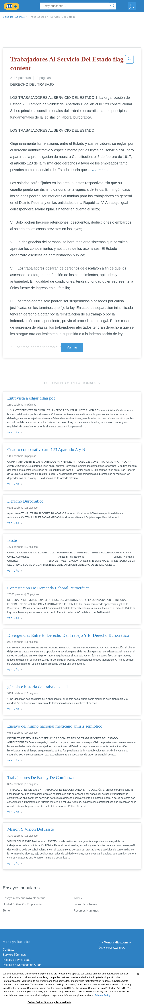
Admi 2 (77, 898)
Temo (6, 910)
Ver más (72, 347)
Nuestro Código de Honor (19, 975)
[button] (129, 64)
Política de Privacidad (16, 959)
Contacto (8, 949)
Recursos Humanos (86, 910)
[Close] (138, 984)
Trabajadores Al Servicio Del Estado (52, 17)
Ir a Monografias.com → (115, 942)
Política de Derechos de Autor (22, 964)
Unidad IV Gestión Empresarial (22, 904)
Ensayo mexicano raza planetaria (24, 898)
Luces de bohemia (85, 904)
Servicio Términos (14, 954)
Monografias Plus (14, 17)
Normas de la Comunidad (19, 970)
